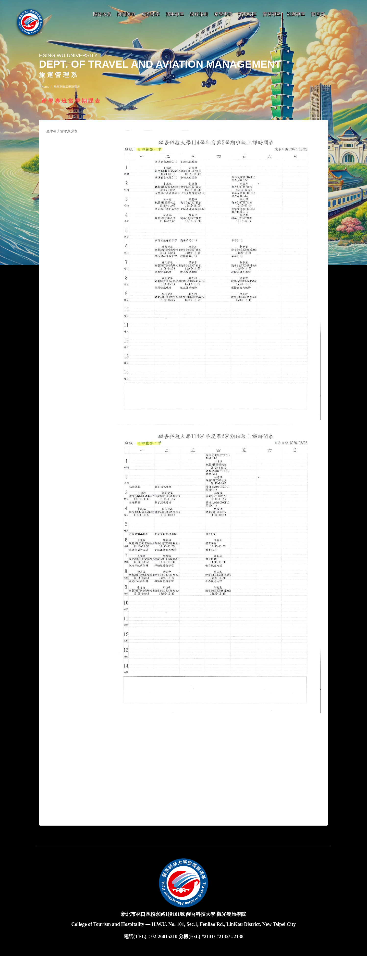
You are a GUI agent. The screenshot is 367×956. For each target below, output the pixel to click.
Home (45, 86)
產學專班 (223, 14)
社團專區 (296, 14)
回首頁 (318, 14)
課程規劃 (199, 14)
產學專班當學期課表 (61, 131)
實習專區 (272, 14)
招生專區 (175, 14)
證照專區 (247, 14)
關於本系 (102, 14)
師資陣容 (126, 14)
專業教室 (151, 14)
